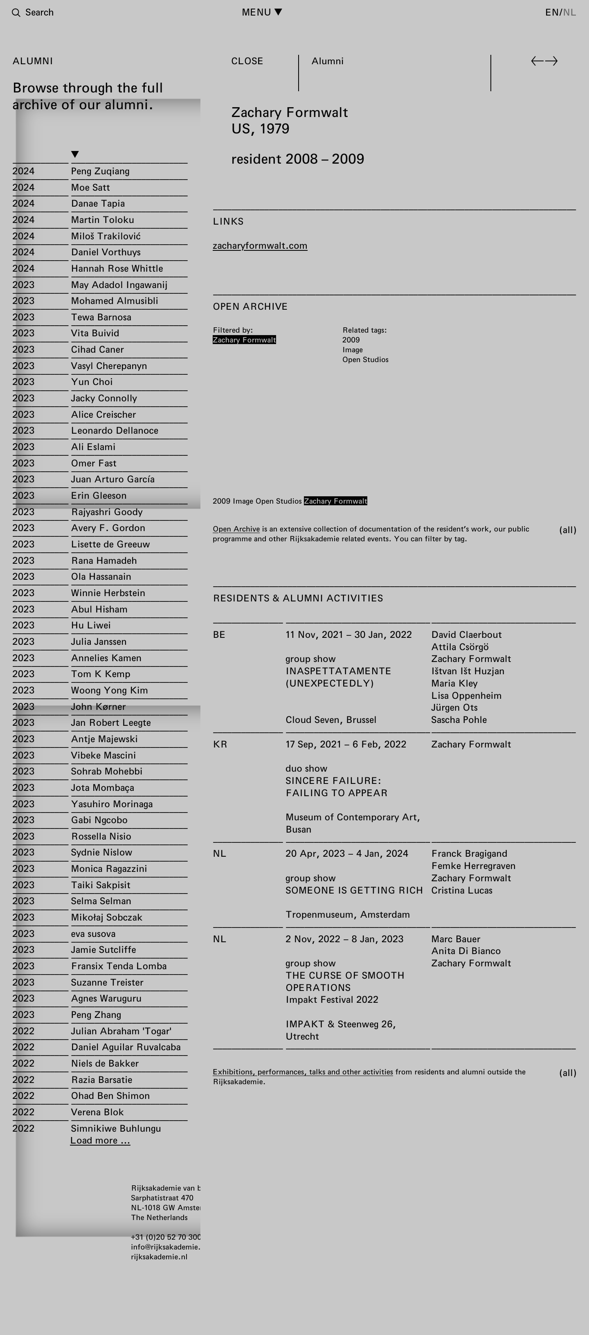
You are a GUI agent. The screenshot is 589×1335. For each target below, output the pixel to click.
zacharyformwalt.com (260, 245)
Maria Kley (454, 683)
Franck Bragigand (469, 853)
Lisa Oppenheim (466, 695)
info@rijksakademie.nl (169, 1246)
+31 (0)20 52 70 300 (166, 1236)
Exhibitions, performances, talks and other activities (303, 1071)
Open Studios (278, 500)
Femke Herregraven (473, 865)
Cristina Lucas (461, 890)
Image (243, 500)
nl (570, 12)
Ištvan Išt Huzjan (468, 670)
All (568, 529)
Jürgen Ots (454, 707)
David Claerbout (466, 634)
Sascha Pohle (459, 719)
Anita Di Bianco (466, 950)
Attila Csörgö (460, 646)
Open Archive (236, 528)
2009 (221, 500)
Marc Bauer (456, 938)
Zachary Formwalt (335, 500)
